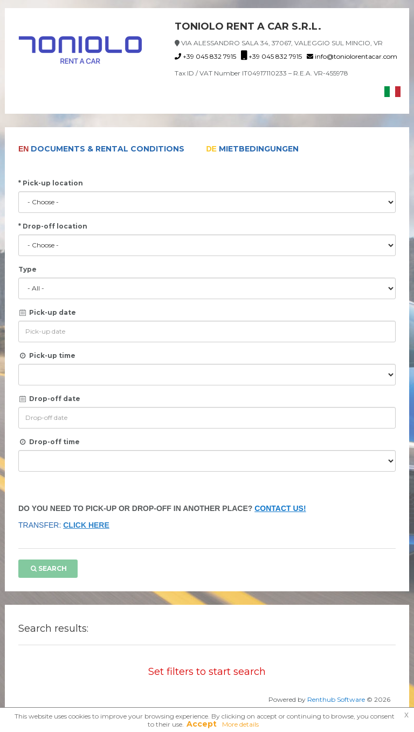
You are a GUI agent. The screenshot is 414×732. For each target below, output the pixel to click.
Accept (202, 724)
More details (240, 724)
